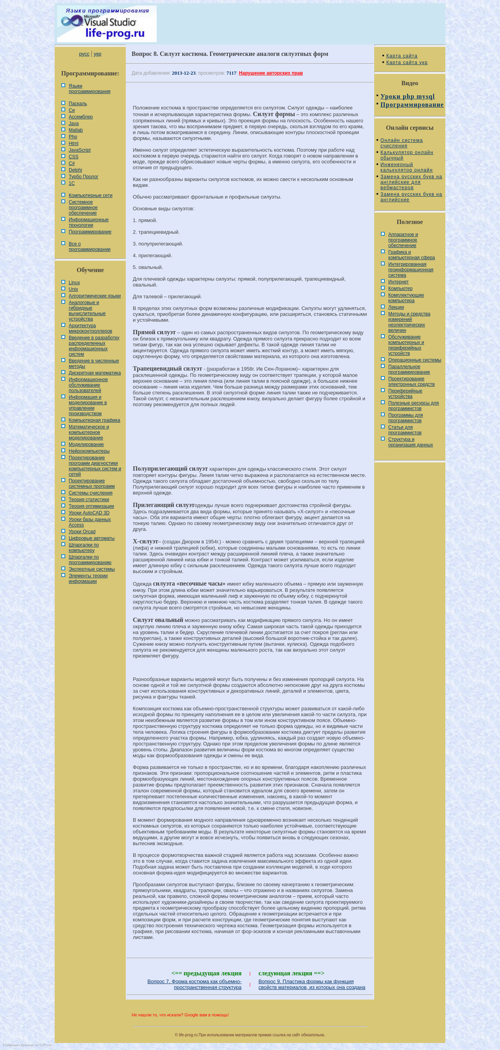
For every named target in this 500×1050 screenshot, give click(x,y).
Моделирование (86, 444)
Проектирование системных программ (92, 483)
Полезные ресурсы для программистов (413, 405)
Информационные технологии (89, 222)
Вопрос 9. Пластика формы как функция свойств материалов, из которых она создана (312, 984)
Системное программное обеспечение (83, 207)
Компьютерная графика (94, 420)
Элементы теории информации (88, 578)
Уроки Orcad (82, 531)
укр (97, 54)
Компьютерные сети (90, 195)
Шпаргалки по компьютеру (84, 547)
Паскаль (78, 103)
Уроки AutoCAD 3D (89, 513)
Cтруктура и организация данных (410, 442)
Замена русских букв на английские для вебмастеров (411, 182)
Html (74, 143)
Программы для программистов (405, 417)
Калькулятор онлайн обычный (407, 155)
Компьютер (400, 288)
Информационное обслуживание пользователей (88, 385)
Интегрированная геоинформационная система (411, 270)
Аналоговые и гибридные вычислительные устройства (87, 311)
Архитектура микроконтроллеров (90, 328)
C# (72, 163)
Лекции (396, 307)
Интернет (398, 282)
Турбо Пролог (83, 176)
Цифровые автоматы (91, 538)
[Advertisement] (250, 439)
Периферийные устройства (405, 393)
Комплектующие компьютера (406, 297)
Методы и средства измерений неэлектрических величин (409, 322)
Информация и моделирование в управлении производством (88, 405)
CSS (74, 156)
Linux (74, 282)
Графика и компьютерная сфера (411, 254)
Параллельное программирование (409, 369)
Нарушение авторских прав (271, 73)
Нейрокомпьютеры (89, 451)
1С (72, 183)
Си (72, 110)
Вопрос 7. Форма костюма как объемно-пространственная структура (195, 984)
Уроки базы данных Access (90, 522)
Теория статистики (89, 499)
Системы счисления (90, 493)
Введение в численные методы (94, 363)
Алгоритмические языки (95, 296)
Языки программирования (90, 88)
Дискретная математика (95, 373)
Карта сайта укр (407, 62)
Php (73, 137)
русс (84, 54)
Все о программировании (90, 246)
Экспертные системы (92, 569)
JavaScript (80, 150)
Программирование (90, 232)
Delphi (75, 170)
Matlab (76, 130)
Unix (73, 289)
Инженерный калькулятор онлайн (406, 167)
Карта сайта (402, 56)
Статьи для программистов (404, 430)
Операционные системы (414, 360)
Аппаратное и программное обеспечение (403, 240)
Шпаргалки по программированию (90, 559)
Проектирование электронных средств (411, 381)
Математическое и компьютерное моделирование (89, 432)
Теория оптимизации (91, 506)
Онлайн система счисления (401, 143)
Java (74, 123)
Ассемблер (81, 117)
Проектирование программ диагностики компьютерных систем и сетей (95, 466)
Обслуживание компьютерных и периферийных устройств (406, 345)
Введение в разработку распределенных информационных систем (94, 346)
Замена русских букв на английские (411, 197)
